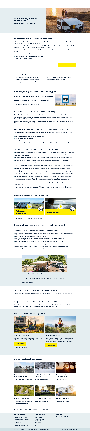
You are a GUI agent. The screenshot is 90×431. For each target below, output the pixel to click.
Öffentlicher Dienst (18, 422)
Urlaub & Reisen (28, 409)
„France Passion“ (19, 179)
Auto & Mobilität (20, 409)
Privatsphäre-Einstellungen (32, 429)
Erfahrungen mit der (42, 424)
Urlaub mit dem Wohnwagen (57, 293)
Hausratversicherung (21, 228)
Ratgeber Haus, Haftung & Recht (20, 417)
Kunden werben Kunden (40, 422)
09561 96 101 (38, 306)
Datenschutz (23, 429)
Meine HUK (37, 416)
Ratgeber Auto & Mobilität (19, 416)
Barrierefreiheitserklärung (44, 429)
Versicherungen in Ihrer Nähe (20, 420)
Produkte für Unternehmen (19, 423)
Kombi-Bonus (49, 246)
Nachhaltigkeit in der (21, 425)
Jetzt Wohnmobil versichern (67, 65)
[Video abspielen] (29, 206)
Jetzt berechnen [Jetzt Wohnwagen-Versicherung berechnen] (20, 343)
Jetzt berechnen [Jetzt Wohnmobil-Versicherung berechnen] (51, 345)
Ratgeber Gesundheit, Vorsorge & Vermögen (23, 419)
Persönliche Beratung (39, 419)
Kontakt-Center (38, 417)
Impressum (16, 429)
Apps (36, 425)
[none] (45, 263)
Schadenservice (38, 420)
